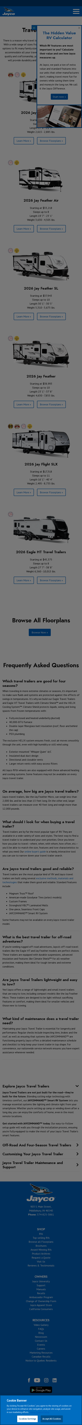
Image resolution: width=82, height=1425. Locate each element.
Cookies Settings (27, 1418)
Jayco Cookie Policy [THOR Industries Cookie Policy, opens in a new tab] (39, 1412)
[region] (41, 1410)
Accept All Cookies (51, 1418)
